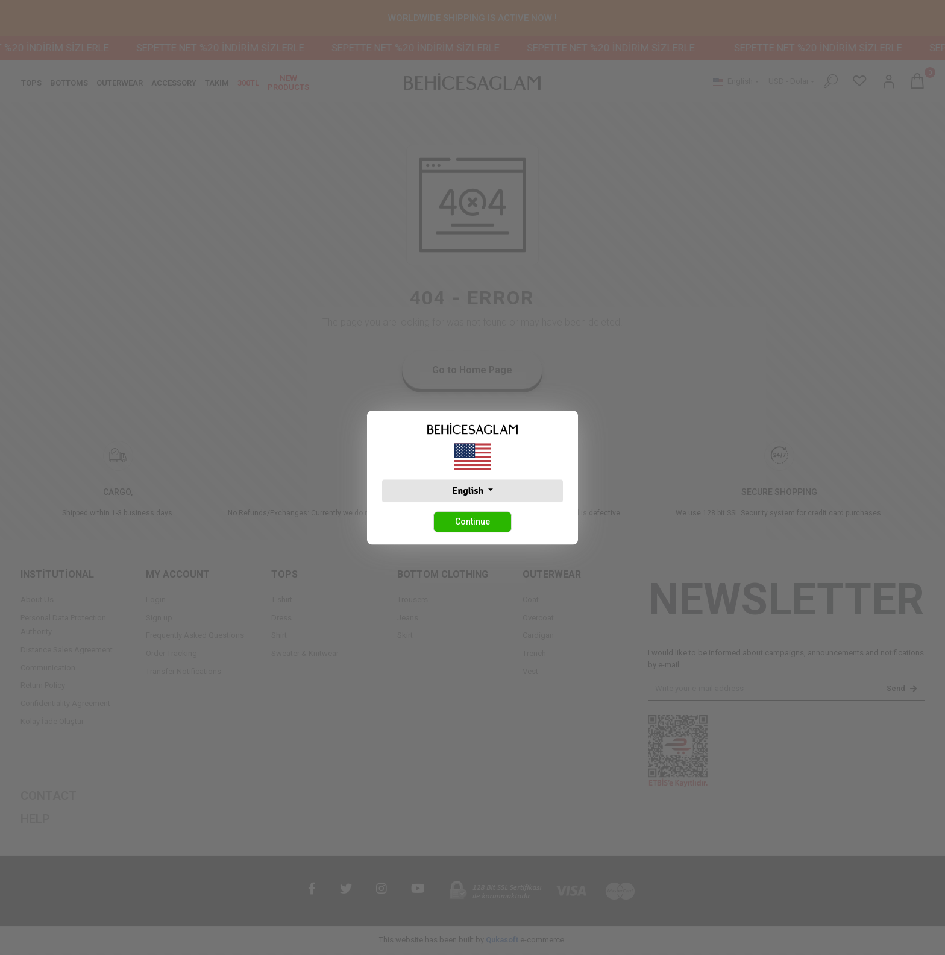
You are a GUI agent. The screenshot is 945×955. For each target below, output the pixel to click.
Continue (472, 521)
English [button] (468, 491)
